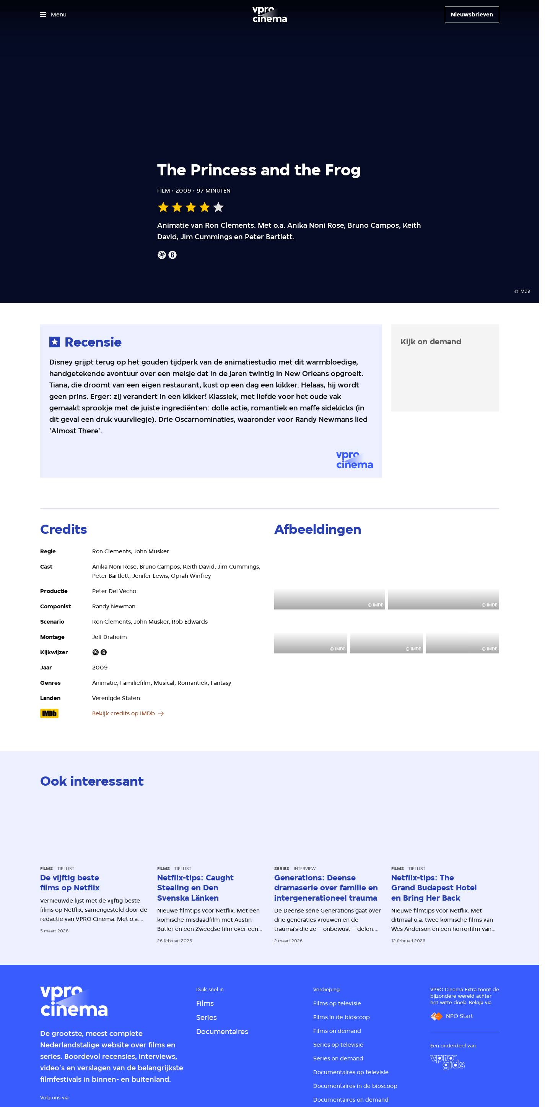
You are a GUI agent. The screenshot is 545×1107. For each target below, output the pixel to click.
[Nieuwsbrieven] (472, 14)
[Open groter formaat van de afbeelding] (329, 578)
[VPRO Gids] (447, 1062)
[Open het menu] (53, 14)
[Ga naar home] (269, 14)
